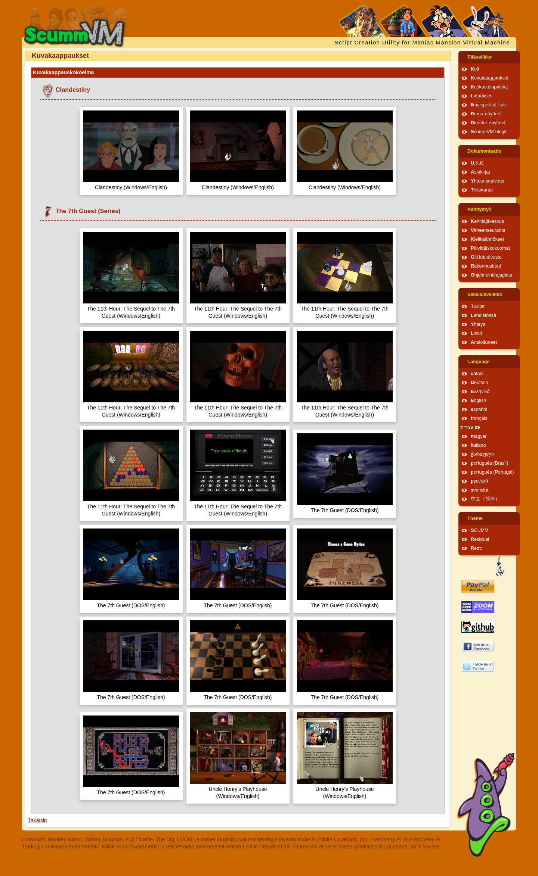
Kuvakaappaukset (489, 78)
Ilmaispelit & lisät (488, 104)
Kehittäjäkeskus (487, 221)
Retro (476, 548)
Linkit (476, 333)
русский (479, 481)
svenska (479, 490)
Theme (475, 518)
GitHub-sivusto (486, 257)
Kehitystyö (479, 209)
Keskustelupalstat (489, 87)
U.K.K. (477, 163)
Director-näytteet (488, 122)
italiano (478, 445)
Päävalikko (479, 57)
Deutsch (479, 382)
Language (478, 361)
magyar (479, 436)
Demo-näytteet (486, 113)
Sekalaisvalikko (484, 294)
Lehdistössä (483, 315)
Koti (475, 69)
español (479, 409)
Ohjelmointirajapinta (491, 275)
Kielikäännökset (487, 239)
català (477, 373)
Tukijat (478, 306)
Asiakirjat (480, 172)
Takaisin (37, 820)
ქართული (482, 454)
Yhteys (478, 324)
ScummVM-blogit (489, 131)
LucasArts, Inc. (351, 839)
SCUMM (480, 530)
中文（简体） (485, 499)
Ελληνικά (480, 391)
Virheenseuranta (488, 230)
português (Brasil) (489, 463)
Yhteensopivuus (487, 181)
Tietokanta (482, 190)
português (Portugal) (492, 472)
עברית (466, 427)
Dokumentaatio (484, 151)
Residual (480, 539)
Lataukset (481, 96)
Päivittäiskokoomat (490, 248)
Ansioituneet (484, 342)
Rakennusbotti (486, 266)
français (479, 418)
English (478, 400)
